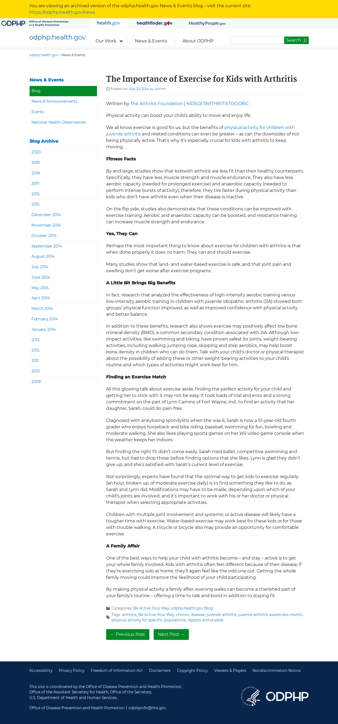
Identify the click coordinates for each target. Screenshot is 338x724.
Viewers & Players (230, 670)
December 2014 (46, 214)
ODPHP (160, 89)
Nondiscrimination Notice (277, 670)
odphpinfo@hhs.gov (147, 708)
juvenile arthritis (221, 614)
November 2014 (46, 225)
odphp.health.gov (108, 23)
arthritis (129, 614)
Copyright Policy (192, 670)
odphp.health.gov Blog (192, 608)
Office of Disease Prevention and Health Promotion (287, 696)
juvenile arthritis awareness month (270, 614)
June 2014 (40, 277)
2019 (35, 162)
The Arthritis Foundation (156, 103)
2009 (36, 381)
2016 (35, 194)
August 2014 (43, 256)
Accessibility (40, 670)
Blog (36, 90)
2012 (35, 350)
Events (37, 111)
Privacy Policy (71, 670)
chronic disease (190, 614)
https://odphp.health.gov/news (62, 12)
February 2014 (44, 319)
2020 (36, 152)
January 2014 (43, 329)
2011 (35, 360)
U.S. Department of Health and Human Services (250, 696)
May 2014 (40, 287)
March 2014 (42, 308)
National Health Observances (58, 122)
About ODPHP (197, 41)
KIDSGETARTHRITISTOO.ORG (217, 103)
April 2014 (40, 298)
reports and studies (206, 620)
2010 (35, 371)
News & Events (151, 41)
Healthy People (207, 23)
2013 (35, 340)
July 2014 (39, 266)
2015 (35, 204)
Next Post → (171, 634)
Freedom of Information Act (117, 670)
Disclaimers (160, 670)
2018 (35, 173)
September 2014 (46, 246)
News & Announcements (54, 101)
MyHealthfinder (155, 23)
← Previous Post (127, 634)
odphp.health (57, 37)
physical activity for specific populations (149, 620)
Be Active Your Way (151, 608)
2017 (35, 183)
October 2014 (43, 235)
